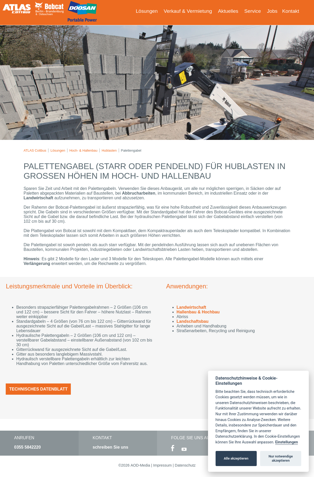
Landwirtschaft (191, 307)
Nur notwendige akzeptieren (281, 458)
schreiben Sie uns (110, 447)
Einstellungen (286, 442)
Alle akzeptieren (236, 458)
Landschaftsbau (193, 321)
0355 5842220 (27, 447)
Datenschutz (185, 465)
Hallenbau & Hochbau (198, 312)
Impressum (162, 465)
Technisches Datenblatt (38, 389)
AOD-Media (140, 465)
